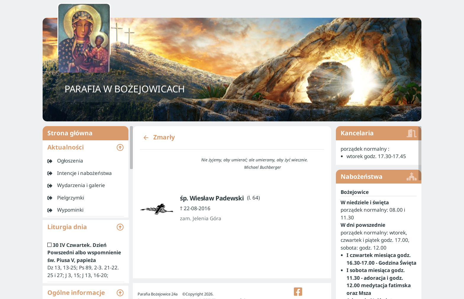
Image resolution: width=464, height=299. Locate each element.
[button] (85, 147)
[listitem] (85, 161)
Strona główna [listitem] (85, 133)
